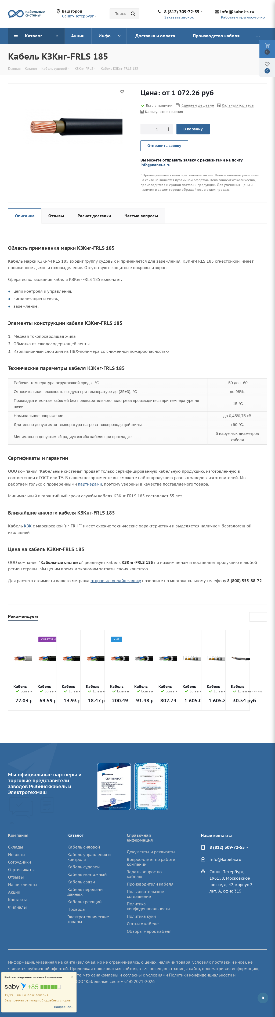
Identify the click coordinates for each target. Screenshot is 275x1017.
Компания (18, 835)
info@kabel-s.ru (237, 11)
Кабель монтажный (87, 874)
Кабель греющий (84, 901)
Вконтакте (263, 998)
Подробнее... (64, 1007)
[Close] (72, 977)
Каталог (75, 835)
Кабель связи (81, 881)
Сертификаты (21, 869)
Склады (15, 847)
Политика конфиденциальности (148, 906)
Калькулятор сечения (164, 111)
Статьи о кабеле (143, 923)
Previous (253, 617)
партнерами (90, 484)
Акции (14, 892)
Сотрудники (19, 862)
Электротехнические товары (88, 919)
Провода (76, 909)
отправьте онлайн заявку (116, 580)
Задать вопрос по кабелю (144, 874)
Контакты (17, 899)
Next (262, 617)
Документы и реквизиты (151, 851)
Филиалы (17, 907)
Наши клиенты (22, 884)
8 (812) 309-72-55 (181, 11)
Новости (16, 854)
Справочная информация (140, 838)
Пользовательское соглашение (145, 894)
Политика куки (141, 916)
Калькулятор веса (238, 105)
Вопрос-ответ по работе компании (151, 862)
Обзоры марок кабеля (149, 931)
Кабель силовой (83, 847)
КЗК (28, 525)
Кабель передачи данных (85, 892)
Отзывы (16, 877)
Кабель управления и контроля (89, 857)
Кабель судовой (83, 866)
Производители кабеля (150, 884)
